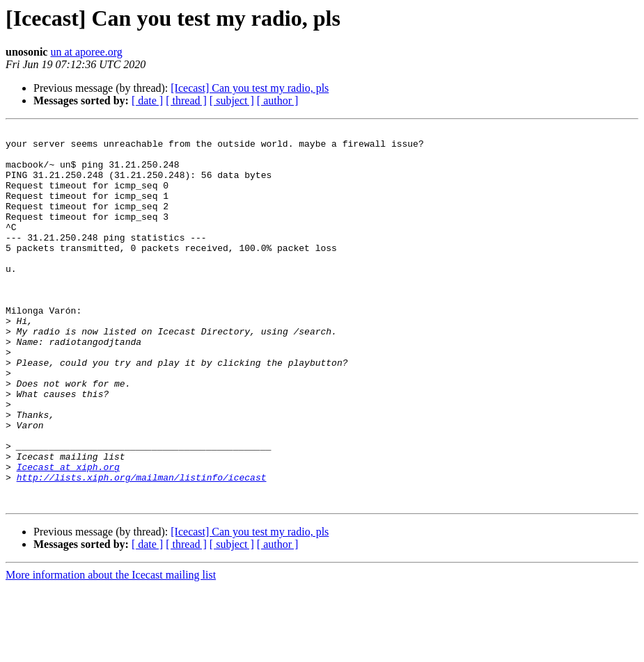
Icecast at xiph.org (68, 535)
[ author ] (278, 100)
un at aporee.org (86, 52)
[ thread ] (186, 100)
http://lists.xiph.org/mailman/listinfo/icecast (142, 548)
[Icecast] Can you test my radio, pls (250, 88)
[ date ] (147, 100)
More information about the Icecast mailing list (111, 650)
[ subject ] (232, 100)
